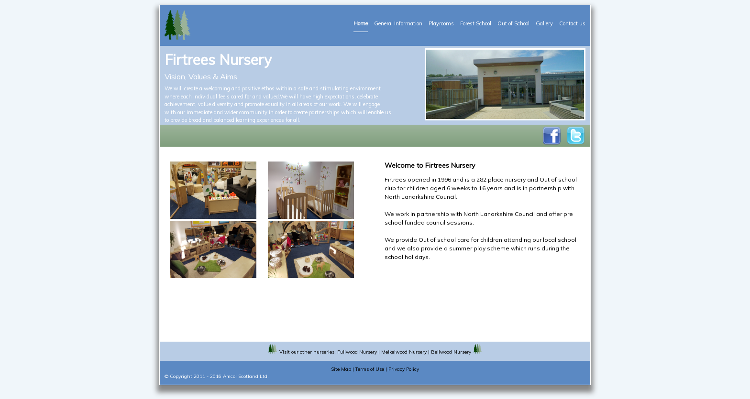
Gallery (544, 23)
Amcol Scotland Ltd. (246, 376)
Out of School (513, 23)
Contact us (572, 23)
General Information (398, 23)
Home (360, 23)
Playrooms (441, 23)
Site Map (341, 369)
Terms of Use (369, 369)
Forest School (475, 23)
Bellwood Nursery (451, 352)
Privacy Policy (403, 369)
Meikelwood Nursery (404, 352)
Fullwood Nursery (357, 352)
